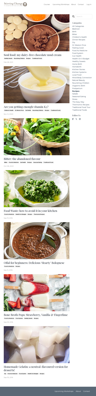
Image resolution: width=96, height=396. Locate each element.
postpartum (77, 88)
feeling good (78, 48)
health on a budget (21, 214)
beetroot (76, 29)
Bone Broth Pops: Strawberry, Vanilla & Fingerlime (36, 314)
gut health (28, 110)
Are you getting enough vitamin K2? (26, 106)
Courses (47, 4)
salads (75, 94)
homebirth (76, 67)
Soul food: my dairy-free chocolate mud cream (32, 55)
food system (19, 318)
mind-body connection (82, 78)
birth (74, 32)
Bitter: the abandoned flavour (22, 158)
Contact (81, 4)
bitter (5, 162)
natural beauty (78, 80)
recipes (28, 58)
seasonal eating (37, 162)
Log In (89, 4)
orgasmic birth (78, 86)
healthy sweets (8, 58)
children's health (8, 110)
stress (74, 99)
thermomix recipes (39, 214)
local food (76, 75)
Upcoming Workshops (61, 4)
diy (5, 373)
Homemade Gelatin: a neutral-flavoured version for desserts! (36, 368)
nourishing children (19, 58)
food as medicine (14, 162)
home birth (77, 64)
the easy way (78, 102)
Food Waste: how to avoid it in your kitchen (30, 210)
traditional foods (37, 58)
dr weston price (19, 110)
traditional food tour (81, 107)
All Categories (78, 26)
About (73, 4)
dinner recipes (78, 40)
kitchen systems (79, 72)
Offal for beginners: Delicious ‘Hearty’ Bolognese (34, 262)
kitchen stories (78, 69)
